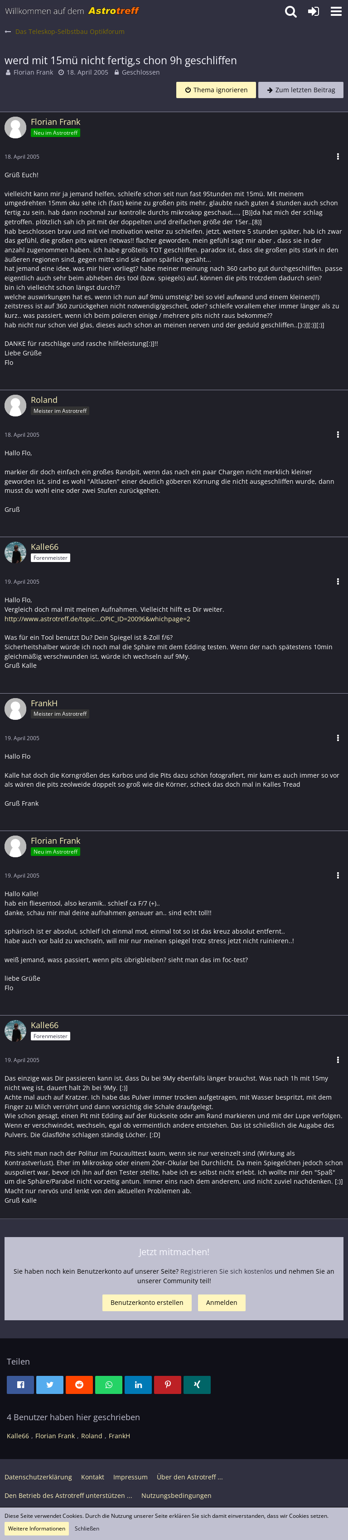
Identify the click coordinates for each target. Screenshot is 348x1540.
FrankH (119, 1435)
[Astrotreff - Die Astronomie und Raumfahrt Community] (72, 11)
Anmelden (221, 1302)
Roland (91, 1435)
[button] (336, 11)
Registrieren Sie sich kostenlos (226, 1271)
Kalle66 (18, 1435)
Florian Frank (33, 72)
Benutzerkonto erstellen (147, 1302)
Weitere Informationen (36, 1528)
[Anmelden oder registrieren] (313, 11)
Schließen (87, 1528)
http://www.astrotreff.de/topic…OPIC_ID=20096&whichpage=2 (97, 618)
